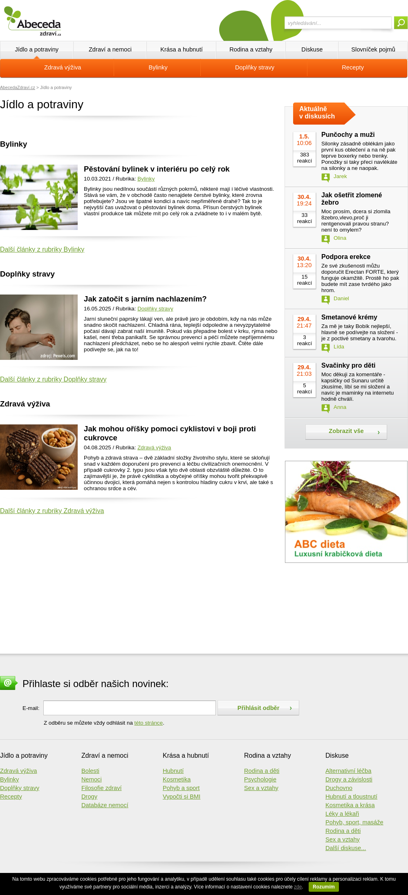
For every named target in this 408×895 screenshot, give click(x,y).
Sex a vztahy (261, 788)
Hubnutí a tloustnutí (351, 796)
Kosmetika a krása (350, 805)
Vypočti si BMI (181, 796)
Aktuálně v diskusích (317, 112)
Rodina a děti (261, 771)
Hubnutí (173, 771)
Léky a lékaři (342, 813)
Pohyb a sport (181, 788)
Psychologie (260, 779)
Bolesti (90, 771)
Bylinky (158, 67)
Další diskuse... (345, 848)
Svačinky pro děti (348, 365)
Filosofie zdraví (101, 788)
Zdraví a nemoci (110, 49)
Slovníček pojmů (373, 49)
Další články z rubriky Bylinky (42, 249)
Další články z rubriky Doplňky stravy (53, 379)
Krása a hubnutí (181, 49)
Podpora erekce (345, 256)
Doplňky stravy (254, 67)
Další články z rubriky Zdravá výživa (52, 510)
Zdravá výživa (62, 67)
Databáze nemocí (104, 805)
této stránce (149, 723)
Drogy (89, 796)
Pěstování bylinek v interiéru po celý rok (157, 169)
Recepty (353, 67)
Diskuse (312, 49)
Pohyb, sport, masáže (354, 822)
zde (298, 887)
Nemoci (91, 779)
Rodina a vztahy (250, 49)
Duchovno (338, 788)
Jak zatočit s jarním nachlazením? (145, 299)
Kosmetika (177, 779)
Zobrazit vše (346, 431)
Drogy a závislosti (348, 779)
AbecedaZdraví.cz (17, 87)
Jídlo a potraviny (36, 49)
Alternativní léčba (348, 771)
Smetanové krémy (349, 317)
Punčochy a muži (348, 134)
